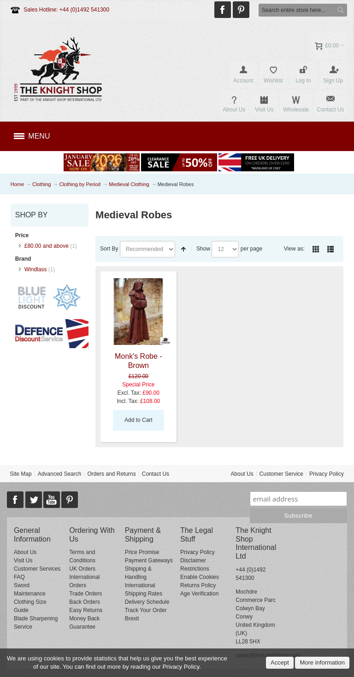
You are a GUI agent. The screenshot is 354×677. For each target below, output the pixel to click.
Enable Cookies (199, 577)
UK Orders (82, 569)
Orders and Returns (111, 474)
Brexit (132, 618)
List (330, 249)
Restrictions (194, 569)
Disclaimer (193, 560)
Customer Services (37, 569)
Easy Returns (85, 610)
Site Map (20, 474)
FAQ (19, 577)
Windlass (35, 269)
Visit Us (23, 560)
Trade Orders (85, 593)
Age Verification (199, 593)
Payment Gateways (149, 560)
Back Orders (84, 602)
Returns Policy (198, 585)
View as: (294, 248)
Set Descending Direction (183, 249)
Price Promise (142, 552)
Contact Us (155, 474)
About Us (241, 474)
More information (322, 662)
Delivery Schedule (147, 602)
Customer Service (281, 474)
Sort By (109, 248)
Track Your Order (146, 610)
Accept (280, 662)
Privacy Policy (326, 474)
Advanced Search (60, 474)
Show (203, 248)
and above (46, 246)
